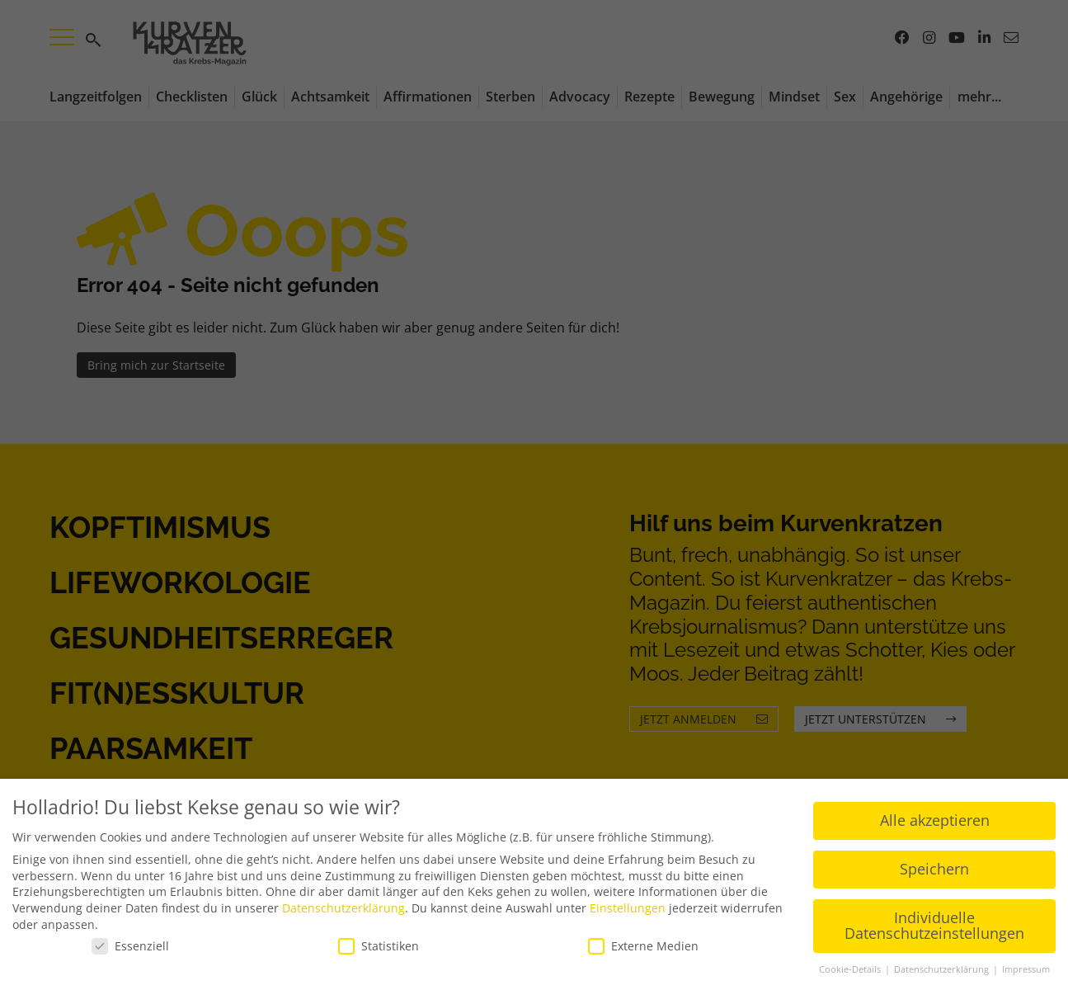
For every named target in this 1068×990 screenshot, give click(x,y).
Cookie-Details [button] (851, 968)
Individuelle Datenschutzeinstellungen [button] (934, 925)
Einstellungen (628, 907)
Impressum (1026, 968)
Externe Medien (643, 945)
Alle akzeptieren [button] (935, 819)
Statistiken (378, 945)
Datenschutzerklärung (343, 907)
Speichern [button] (934, 868)
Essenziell (130, 945)
